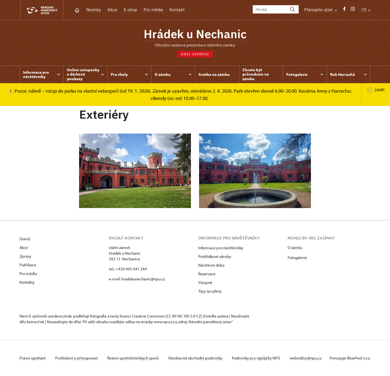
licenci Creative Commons (142, 316)
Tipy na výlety (210, 291)
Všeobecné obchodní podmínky (195, 358)
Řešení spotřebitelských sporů (133, 358)
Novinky (93, 9)
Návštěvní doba (211, 265)
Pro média (153, 9)
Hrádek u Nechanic (195, 33)
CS (366, 9)
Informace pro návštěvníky (220, 247)
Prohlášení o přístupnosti (77, 358)
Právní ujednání (33, 358)
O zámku (295, 247)
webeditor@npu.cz (305, 358)
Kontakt (177, 9)
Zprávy (25, 256)
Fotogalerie (297, 257)
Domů (25, 238)
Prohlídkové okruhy (214, 256)
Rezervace (207, 273)
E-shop (130, 9)
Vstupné (205, 282)
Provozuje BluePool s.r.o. (350, 358)
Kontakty (27, 282)
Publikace (28, 264)
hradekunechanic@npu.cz (143, 278)
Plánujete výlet (320, 9)
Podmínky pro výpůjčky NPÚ (256, 358)
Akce (112, 9)
